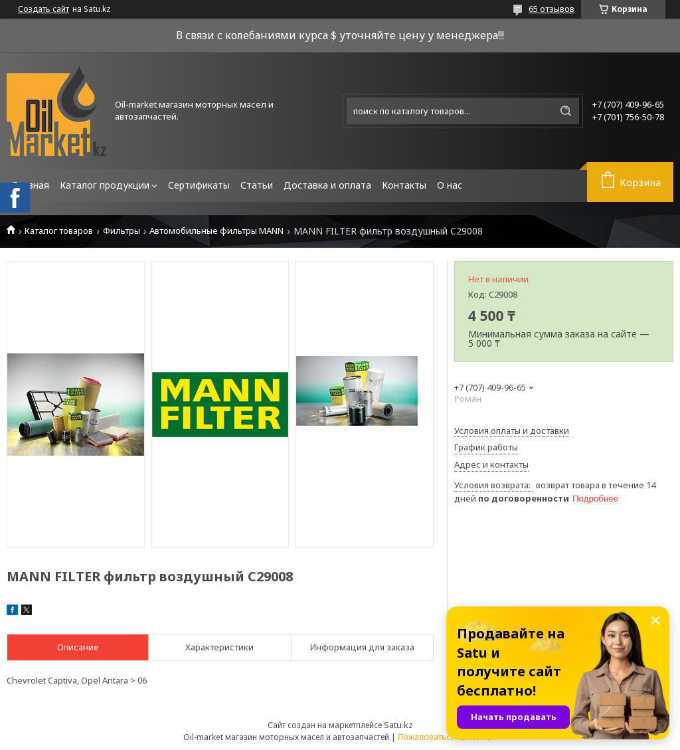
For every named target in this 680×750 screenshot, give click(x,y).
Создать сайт (43, 9)
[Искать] (565, 111)
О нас (449, 185)
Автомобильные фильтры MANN (216, 230)
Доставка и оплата (327, 185)
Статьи (256, 185)
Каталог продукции (104, 185)
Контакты (404, 185)
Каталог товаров (59, 230)
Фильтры (121, 230)
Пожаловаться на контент (447, 737)
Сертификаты (199, 185)
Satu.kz (398, 725)
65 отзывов (551, 9)
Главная (30, 185)
